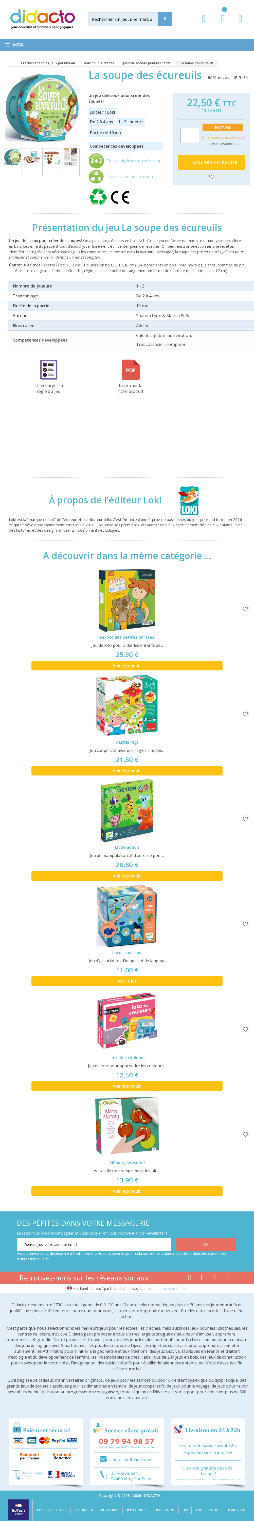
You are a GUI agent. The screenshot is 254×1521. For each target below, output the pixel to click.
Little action (127, 847)
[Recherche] (165, 19)
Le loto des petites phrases (127, 637)
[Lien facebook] (189, 1278)
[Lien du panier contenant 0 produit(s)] (220, 23)
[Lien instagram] (215, 1278)
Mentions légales (207, 1510)
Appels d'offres (137, 1510)
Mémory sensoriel (127, 1162)
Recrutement (165, 1510)
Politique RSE (84, 1510)
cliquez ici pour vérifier (169, 1289)
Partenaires (110, 1510)
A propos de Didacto (52, 1510)
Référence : (219, 77)
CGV (185, 1510)
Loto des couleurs (127, 1057)
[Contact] (240, 23)
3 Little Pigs (127, 742)
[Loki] (184, 500)
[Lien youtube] (202, 1278)
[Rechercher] (128, 19)
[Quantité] (189, 135)
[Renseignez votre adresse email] (94, 1244)
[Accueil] (10, 63)
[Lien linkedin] (228, 1278)
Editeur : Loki (102, 112)
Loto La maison (127, 952)
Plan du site (237, 1510)
